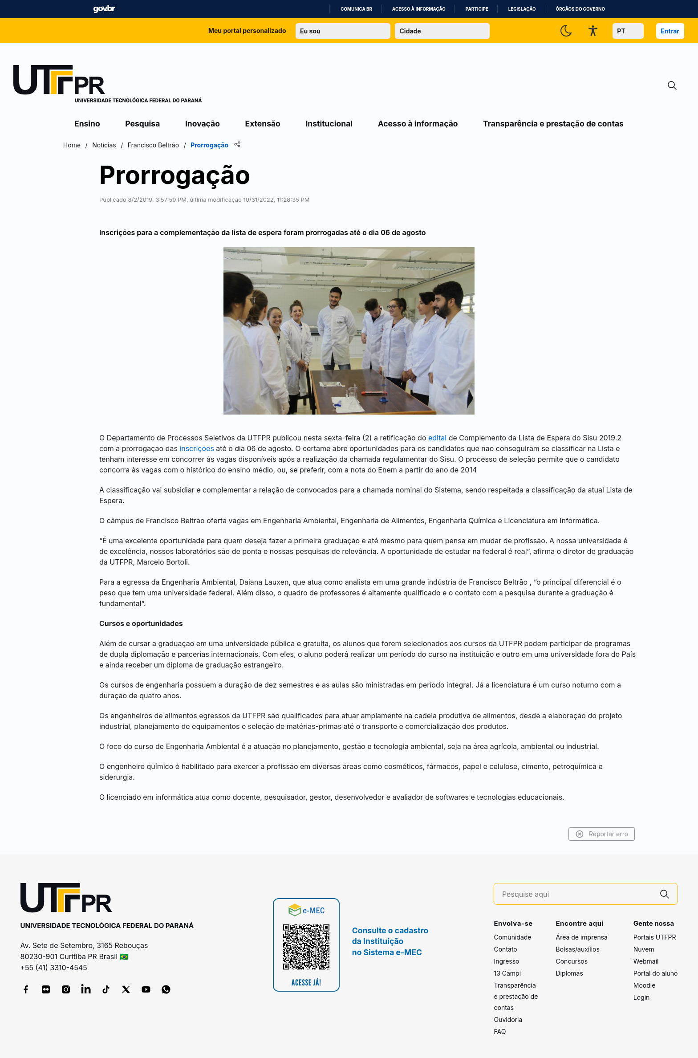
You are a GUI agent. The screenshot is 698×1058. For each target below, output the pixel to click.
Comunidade (512, 931)
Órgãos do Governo (580, 9)
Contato (505, 943)
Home (84, 145)
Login (641, 991)
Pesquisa (142, 123)
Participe (477, 9)
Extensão (262, 123)
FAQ (500, 1025)
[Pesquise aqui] (577, 888)
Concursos (572, 955)
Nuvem (643, 943)
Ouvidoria (508, 1013)
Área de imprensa (581, 931)
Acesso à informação (419, 9)
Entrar (670, 31)
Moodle (644, 979)
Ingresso (506, 955)
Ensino (87, 123)
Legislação (522, 9)
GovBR (104, 9)
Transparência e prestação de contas (553, 123)
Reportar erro (589, 828)
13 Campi (507, 967)
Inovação (202, 123)
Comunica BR (356, 9)
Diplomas (569, 967)
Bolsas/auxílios (577, 943)
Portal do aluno (655, 967)
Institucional (329, 123)
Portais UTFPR (654, 931)
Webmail (646, 955)
